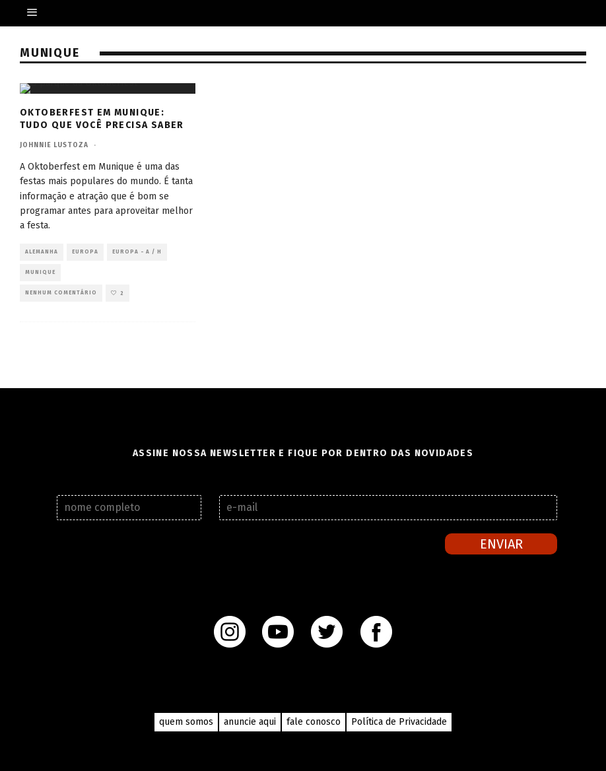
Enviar (501, 544)
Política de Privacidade (399, 721)
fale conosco (313, 721)
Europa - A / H (137, 252)
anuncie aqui (250, 721)
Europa (85, 252)
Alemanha (41, 252)
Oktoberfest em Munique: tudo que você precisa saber (102, 118)
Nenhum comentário (61, 293)
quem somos (186, 721)
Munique (40, 272)
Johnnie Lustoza (54, 145)
